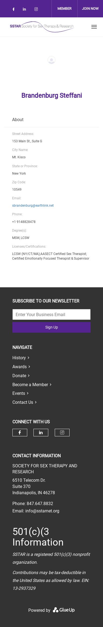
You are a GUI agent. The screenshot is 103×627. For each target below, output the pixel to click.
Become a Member (30, 384)
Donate (19, 375)
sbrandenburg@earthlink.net (33, 205)
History (19, 357)
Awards (19, 366)
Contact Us (22, 402)
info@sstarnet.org (42, 510)
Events (18, 393)
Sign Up (51, 327)
